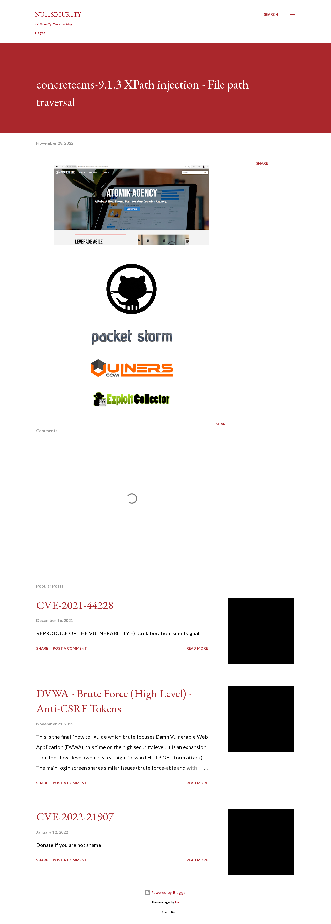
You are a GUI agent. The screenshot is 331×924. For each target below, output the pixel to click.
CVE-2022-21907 (75, 816)
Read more (197, 648)
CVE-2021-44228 (75, 605)
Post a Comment (70, 648)
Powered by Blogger (165, 892)
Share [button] (262, 163)
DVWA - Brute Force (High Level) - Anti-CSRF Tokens (114, 701)
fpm (177, 902)
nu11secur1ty (58, 14)
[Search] (271, 14)
